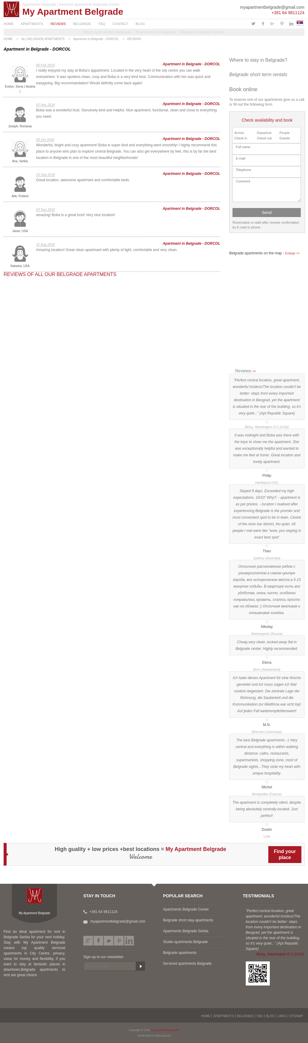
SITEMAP (296, 1016)
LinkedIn (129, 940)
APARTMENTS (32, 24)
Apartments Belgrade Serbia (185, 931)
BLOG (140, 24)
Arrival (239, 133)
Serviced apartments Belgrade (187, 963)
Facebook (98, 940)
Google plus (88, 940)
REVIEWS (58, 24)
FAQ (102, 24)
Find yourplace (285, 854)
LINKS (282, 1016)
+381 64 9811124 (288, 12)
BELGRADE (82, 24)
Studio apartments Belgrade (185, 942)
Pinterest (119, 940)
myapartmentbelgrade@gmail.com (272, 7)
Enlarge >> (292, 253)
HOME (9, 24)
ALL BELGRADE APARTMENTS (43, 39)
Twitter (108, 940)
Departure (264, 133)
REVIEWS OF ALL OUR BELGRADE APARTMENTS (60, 274)
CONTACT (120, 24)
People (284, 133)
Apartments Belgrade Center (186, 909)
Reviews (245, 370)
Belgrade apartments (179, 953)
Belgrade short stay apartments (188, 920)
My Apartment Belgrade (72, 12)
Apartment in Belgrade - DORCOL (96, 39)
